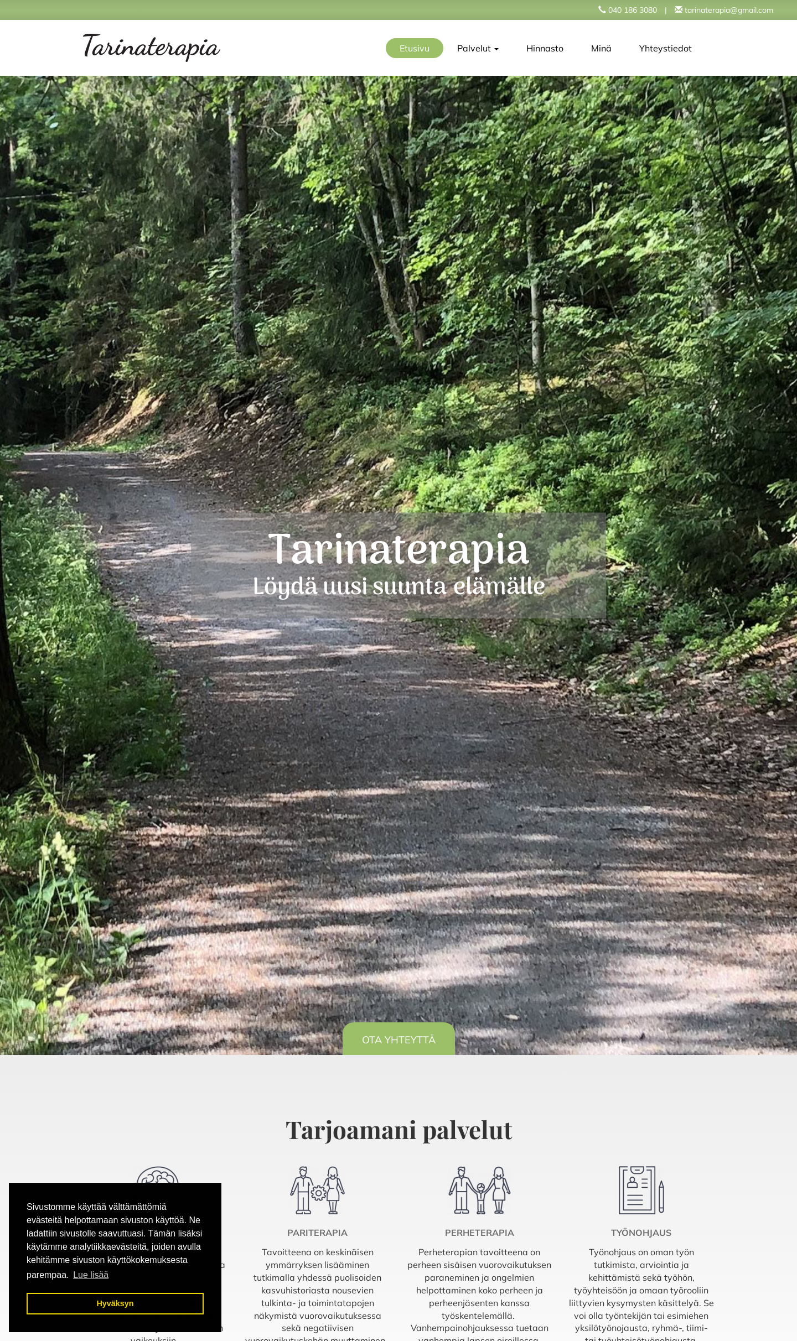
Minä (601, 48)
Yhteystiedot (665, 48)
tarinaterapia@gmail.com (729, 10)
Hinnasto (544, 48)
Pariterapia (317, 1232)
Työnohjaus (641, 1232)
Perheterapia (479, 1232)
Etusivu (414, 48)
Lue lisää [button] (90, 1275)
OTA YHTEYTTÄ (399, 1039)
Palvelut (478, 48)
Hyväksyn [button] (114, 1303)
